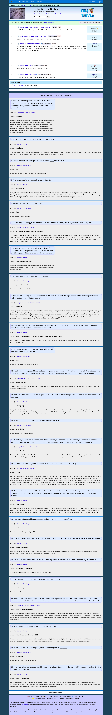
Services (39, 2)
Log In (100, 2)
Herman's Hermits (22, 144)
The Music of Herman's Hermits (26, 113)
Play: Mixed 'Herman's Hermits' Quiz (90, 22)
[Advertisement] (56, 57)
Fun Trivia (15, 2)
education (25, 705)
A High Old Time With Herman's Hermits (28, 303)
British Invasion (19, 85)
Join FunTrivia (26, 5)
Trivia (32, 2)
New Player (91, 2)
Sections (25, 2)
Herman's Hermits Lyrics (24, 165)
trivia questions (49, 22)
